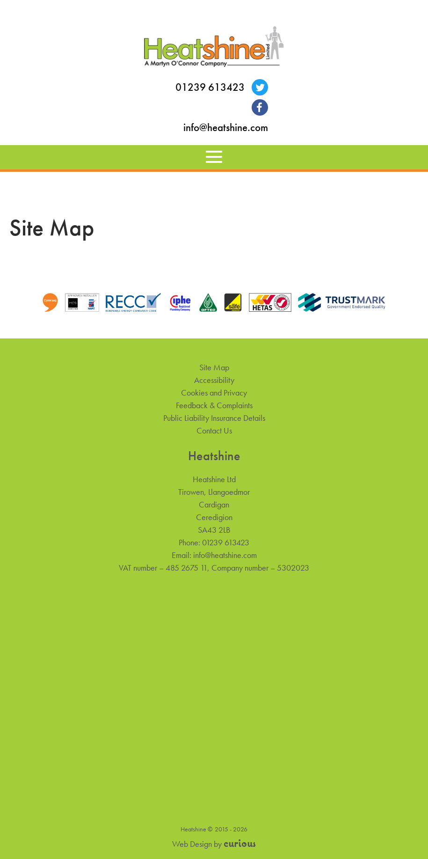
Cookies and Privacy (214, 392)
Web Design (192, 843)
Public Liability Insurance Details (214, 417)
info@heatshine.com (225, 127)
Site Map (214, 367)
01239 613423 (210, 87)
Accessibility (214, 379)
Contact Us (214, 430)
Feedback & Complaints (214, 405)
